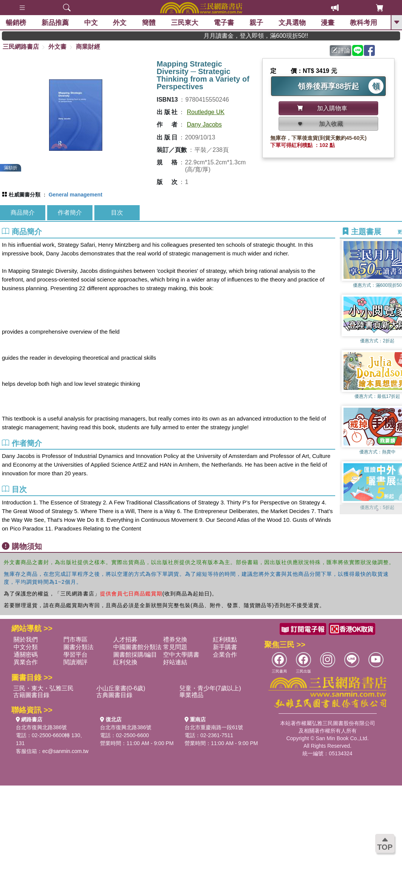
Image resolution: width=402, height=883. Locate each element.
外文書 (57, 46)
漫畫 (327, 22)
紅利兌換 (125, 662)
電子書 (224, 22)
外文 (119, 22)
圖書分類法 (78, 647)
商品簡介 (23, 212)
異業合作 (26, 662)
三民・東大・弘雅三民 (43, 688)
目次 (117, 212)
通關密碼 (26, 654)
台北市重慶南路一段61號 (214, 727)
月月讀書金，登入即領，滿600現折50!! (269, 35)
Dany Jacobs (204, 124)
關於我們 (26, 639)
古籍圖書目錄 (31, 695)
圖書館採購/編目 (135, 654)
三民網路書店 (21, 46)
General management (75, 195)
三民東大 (184, 22)
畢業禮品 (191, 695)
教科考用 (363, 22)
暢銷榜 (16, 22)
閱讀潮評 (75, 662)
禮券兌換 (175, 639)
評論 (340, 50)
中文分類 (26, 647)
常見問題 (175, 647)
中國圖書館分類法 (137, 647)
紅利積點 (225, 639)
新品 (55, 22)
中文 (91, 22)
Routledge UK (206, 112)
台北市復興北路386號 (41, 727)
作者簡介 (70, 212)
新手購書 (225, 647)
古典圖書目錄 (114, 695)
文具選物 (292, 22)
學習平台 (75, 654)
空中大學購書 (181, 654)
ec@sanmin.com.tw (65, 751)
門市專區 (75, 639)
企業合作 (225, 654)
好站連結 (175, 662)
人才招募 (125, 639)
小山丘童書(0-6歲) (120, 688)
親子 (256, 22)
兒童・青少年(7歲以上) (210, 688)
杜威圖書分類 (24, 195)
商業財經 (88, 46)
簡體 (149, 22)
